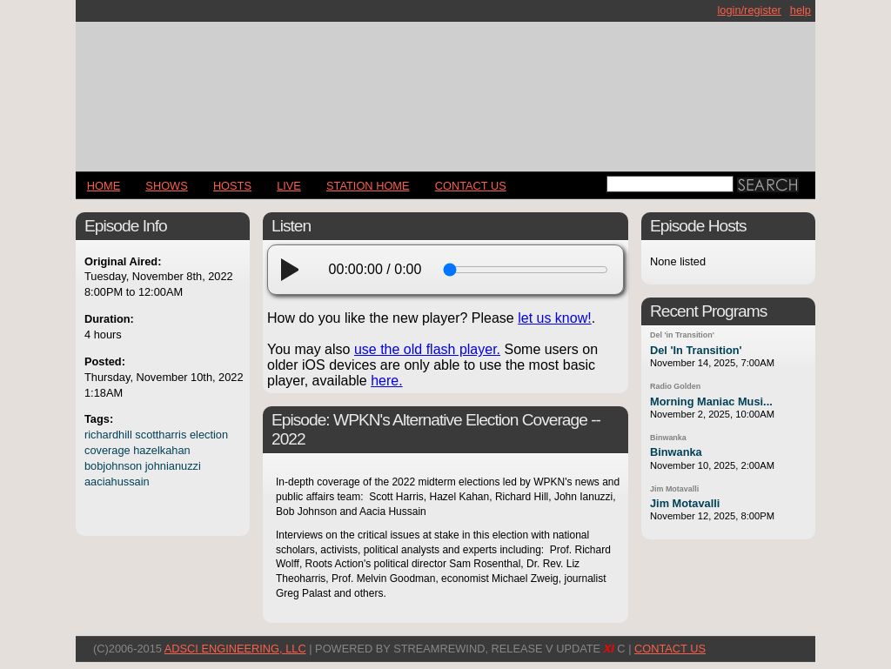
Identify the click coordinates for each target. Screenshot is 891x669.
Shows (166, 185)
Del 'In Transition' (696, 350)
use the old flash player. (427, 349)
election (209, 434)
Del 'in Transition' (682, 335)
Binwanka (668, 437)
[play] (295, 269)
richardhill (108, 434)
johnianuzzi (173, 465)
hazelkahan (161, 450)
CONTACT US (470, 185)
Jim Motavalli (674, 489)
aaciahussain (117, 481)
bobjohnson (113, 465)
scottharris (160, 434)
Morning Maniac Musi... (711, 401)
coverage (107, 450)
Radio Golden (675, 386)
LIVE (289, 185)
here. (386, 380)
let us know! (554, 318)
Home (103, 185)
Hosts (232, 185)
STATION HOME (368, 185)
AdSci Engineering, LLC (235, 648)
